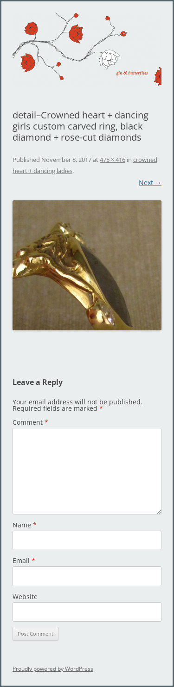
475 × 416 (112, 159)
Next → (150, 182)
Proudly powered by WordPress (53, 669)
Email (24, 560)
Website (25, 596)
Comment (30, 422)
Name (25, 524)
